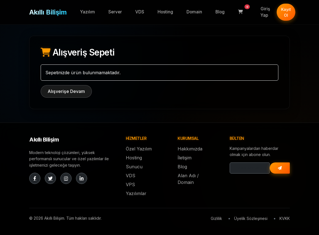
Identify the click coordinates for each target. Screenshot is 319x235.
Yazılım (87, 12)
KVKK (284, 218)
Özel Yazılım (139, 149)
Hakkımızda (190, 149)
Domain (194, 12)
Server (115, 12)
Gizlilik (216, 218)
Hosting (165, 12)
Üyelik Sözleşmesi (251, 218)
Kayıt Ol (286, 12)
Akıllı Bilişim (48, 12)
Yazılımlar (136, 193)
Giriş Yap (265, 12)
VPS (130, 184)
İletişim (185, 157)
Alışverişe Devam (66, 91)
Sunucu (134, 166)
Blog (220, 12)
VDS (139, 12)
